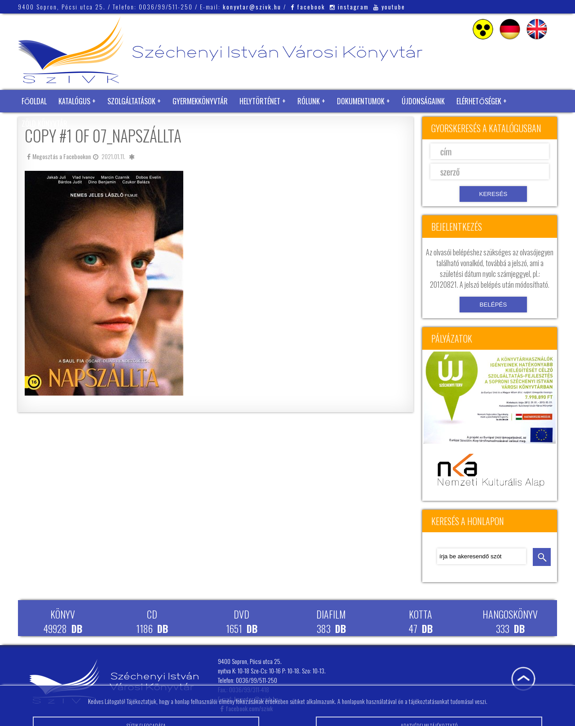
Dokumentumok (361, 101)
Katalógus (74, 101)
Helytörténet (259, 101)
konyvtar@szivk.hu (252, 6)
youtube (389, 6)
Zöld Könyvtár (44, 123)
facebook (308, 6)
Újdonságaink (423, 101)
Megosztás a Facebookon (59, 156)
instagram (349, 6)
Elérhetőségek (478, 101)
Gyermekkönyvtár (200, 101)
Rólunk (308, 101)
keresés (542, 557)
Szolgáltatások (131, 101)
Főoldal (34, 101)
